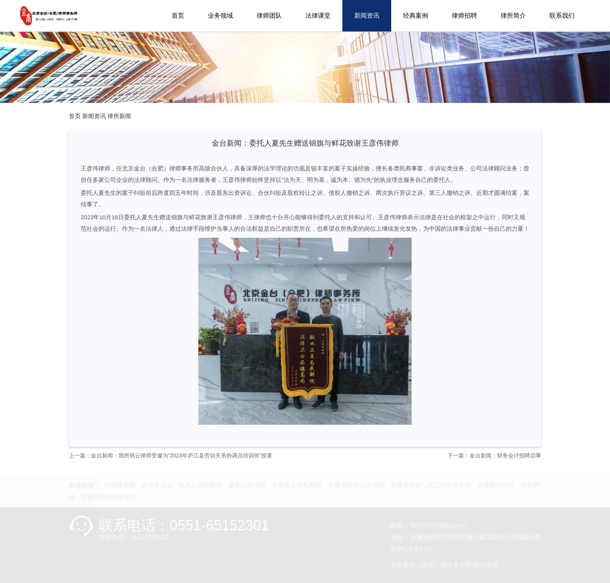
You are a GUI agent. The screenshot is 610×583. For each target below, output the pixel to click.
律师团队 (269, 15)
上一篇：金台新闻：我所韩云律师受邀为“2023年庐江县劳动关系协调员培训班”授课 (170, 455)
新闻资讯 (366, 15)
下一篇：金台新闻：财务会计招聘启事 (494, 455)
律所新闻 (119, 116)
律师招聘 (464, 15)
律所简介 (513, 15)
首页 (178, 15)
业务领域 (220, 15)
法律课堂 (318, 15)
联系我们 (562, 15)
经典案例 (415, 15)
